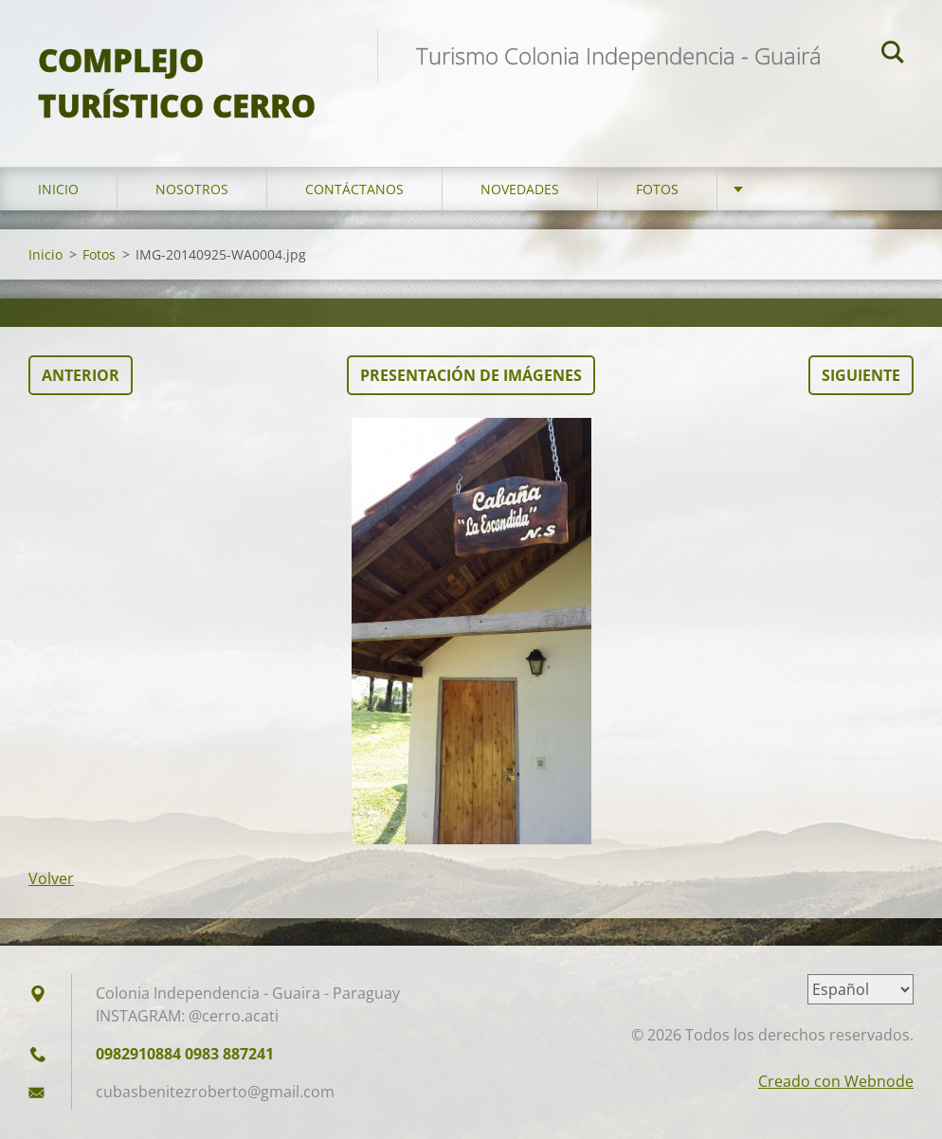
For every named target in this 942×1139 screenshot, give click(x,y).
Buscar (892, 55)
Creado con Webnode (836, 1081)
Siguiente (861, 375)
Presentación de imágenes (471, 375)
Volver (51, 878)
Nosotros (191, 189)
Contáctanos (354, 189)
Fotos (657, 189)
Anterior (80, 375)
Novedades (519, 189)
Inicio (58, 189)
